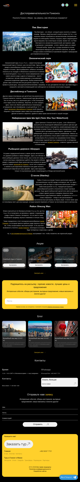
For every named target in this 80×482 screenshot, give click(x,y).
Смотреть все (38, 273)
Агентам (12, 454)
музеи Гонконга (24, 228)
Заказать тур (16, 444)
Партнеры (46, 460)
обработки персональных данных (55, 307)
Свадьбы (20, 460)
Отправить (37, 424)
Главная (7, 451)
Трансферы (28, 460)
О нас (6, 454)
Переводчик (37, 460)
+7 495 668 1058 (14, 385)
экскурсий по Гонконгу (21, 164)
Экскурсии (7, 460)
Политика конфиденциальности (40, 469)
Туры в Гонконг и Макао (13, 458)
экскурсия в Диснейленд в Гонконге (20, 109)
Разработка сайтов (40, 471)
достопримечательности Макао (21, 233)
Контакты (19, 454)
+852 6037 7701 (55, 373)
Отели (14, 460)
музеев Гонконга (53, 142)
